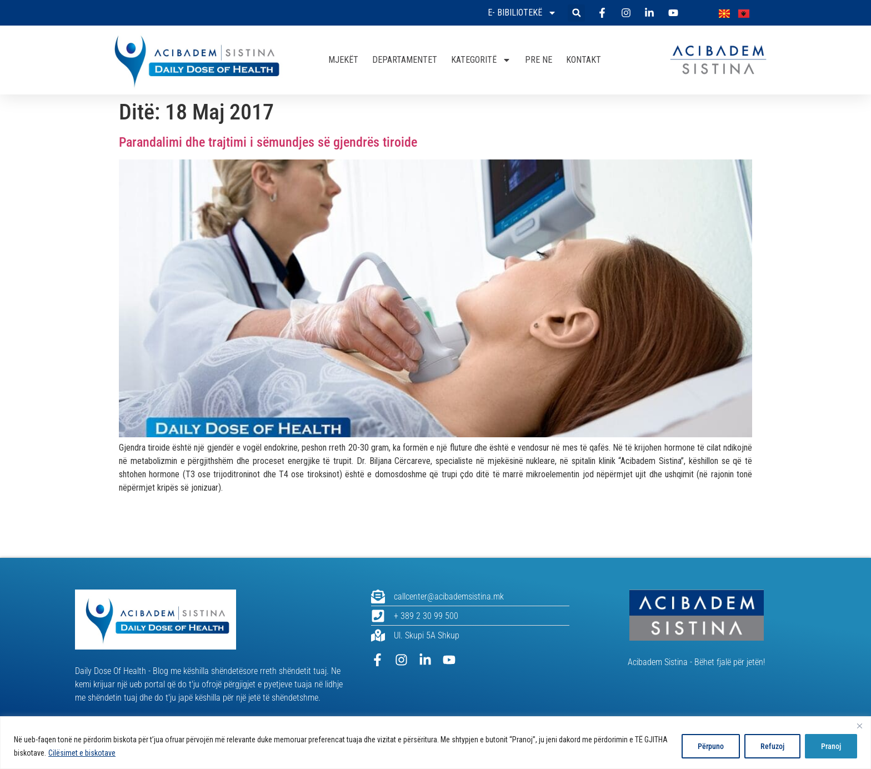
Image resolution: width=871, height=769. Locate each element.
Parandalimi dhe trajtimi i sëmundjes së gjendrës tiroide (268, 142)
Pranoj (831, 746)
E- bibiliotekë (522, 13)
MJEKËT (343, 59)
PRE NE (538, 59)
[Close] (859, 725)
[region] (435, 742)
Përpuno (711, 746)
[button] (576, 13)
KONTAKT (583, 59)
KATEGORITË (481, 60)
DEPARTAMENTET (404, 59)
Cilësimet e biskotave (82, 752)
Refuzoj (772, 746)
